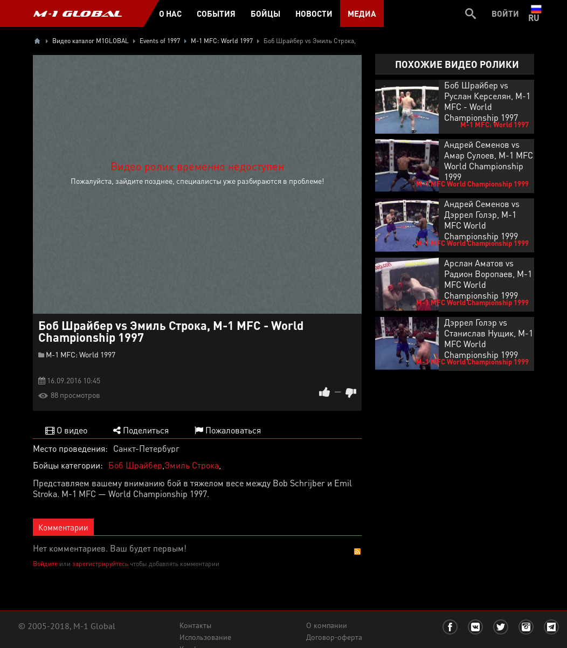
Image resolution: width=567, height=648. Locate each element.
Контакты (195, 625)
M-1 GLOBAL (77, 13)
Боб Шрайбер (135, 465)
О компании (326, 625)
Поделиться (141, 430)
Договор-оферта (334, 637)
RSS (357, 551)
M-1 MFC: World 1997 (80, 354)
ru (536, 13)
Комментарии (63, 527)
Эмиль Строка (191, 465)
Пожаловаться (228, 430)
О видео (66, 430)
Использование (205, 637)
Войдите (45, 564)
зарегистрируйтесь (100, 564)
